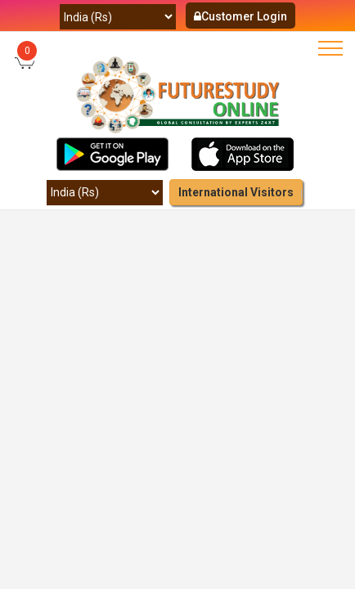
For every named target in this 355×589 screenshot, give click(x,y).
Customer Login (240, 16)
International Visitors (236, 192)
